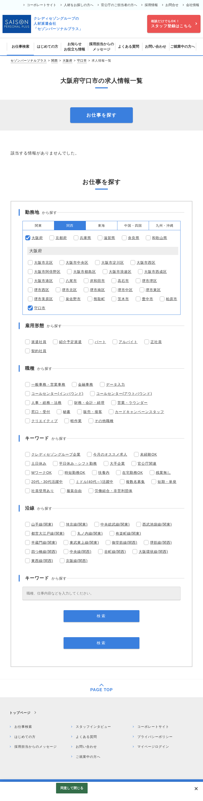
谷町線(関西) (115, 552)
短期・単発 (167, 482)
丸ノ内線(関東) (90, 533)
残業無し (163, 473)
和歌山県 (159, 238)
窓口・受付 (40, 412)
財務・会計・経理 (89, 403)
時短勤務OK (75, 473)
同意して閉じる (72, 788)
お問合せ (172, 5)
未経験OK (148, 454)
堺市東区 (153, 290)
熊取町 (99, 299)
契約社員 (38, 351)
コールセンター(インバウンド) (57, 394)
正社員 (156, 342)
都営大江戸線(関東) (47, 533)
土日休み (38, 463)
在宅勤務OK (132, 473)
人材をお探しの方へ (78, 5)
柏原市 (171, 299)
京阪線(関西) (77, 561)
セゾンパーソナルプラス (29, 60)
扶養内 (104, 473)
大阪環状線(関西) (153, 552)
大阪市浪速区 (120, 272)
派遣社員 (38, 342)
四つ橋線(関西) (44, 552)
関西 (54, 60)
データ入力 (115, 384)
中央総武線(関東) (115, 524)
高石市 (123, 281)
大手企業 (117, 463)
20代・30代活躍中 (47, 482)
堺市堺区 (149, 281)
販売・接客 (92, 412)
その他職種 (104, 421)
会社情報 (192, 5)
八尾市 (71, 281)
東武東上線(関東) (84, 542)
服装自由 (74, 491)
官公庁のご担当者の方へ (119, 5)
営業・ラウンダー (132, 403)
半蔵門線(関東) (44, 542)
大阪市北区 (43, 263)
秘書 (66, 412)
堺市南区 (97, 290)
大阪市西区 (146, 263)
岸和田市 (97, 281)
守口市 (82, 60)
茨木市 (123, 299)
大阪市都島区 (84, 272)
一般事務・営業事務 (48, 384)
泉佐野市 (73, 299)
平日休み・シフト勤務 (78, 463)
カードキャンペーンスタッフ (139, 412)
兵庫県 (85, 238)
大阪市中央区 (77, 263)
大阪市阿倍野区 (47, 272)
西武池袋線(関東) (157, 524)
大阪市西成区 (155, 272)
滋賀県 (109, 238)
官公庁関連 (147, 463)
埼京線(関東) (77, 524)
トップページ (20, 713)
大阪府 (67, 60)
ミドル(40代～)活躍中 (94, 482)
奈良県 (133, 238)
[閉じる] (196, 788)
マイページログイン (153, 746)
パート (100, 342)
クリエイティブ (44, 421)
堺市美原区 (43, 299)
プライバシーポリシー (155, 737)
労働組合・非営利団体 (114, 491)
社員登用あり (42, 491)
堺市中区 (125, 290)
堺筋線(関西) (161, 542)
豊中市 (147, 299)
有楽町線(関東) (128, 533)
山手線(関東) (42, 524)
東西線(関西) (42, 561)
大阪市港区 (43, 281)
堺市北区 (69, 290)
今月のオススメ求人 (110, 454)
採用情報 (151, 5)
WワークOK (41, 473)
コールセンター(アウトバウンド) (124, 394)
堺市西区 (41, 290)
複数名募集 (135, 482)
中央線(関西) (80, 552)
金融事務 (85, 384)
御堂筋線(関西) (124, 542)
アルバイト (128, 342)
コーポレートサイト (41, 5)
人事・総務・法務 (46, 403)
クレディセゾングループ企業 (56, 454)
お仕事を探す (101, 115)
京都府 (61, 238)
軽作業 (76, 421)
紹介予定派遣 (70, 342)
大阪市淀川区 (112, 263)
